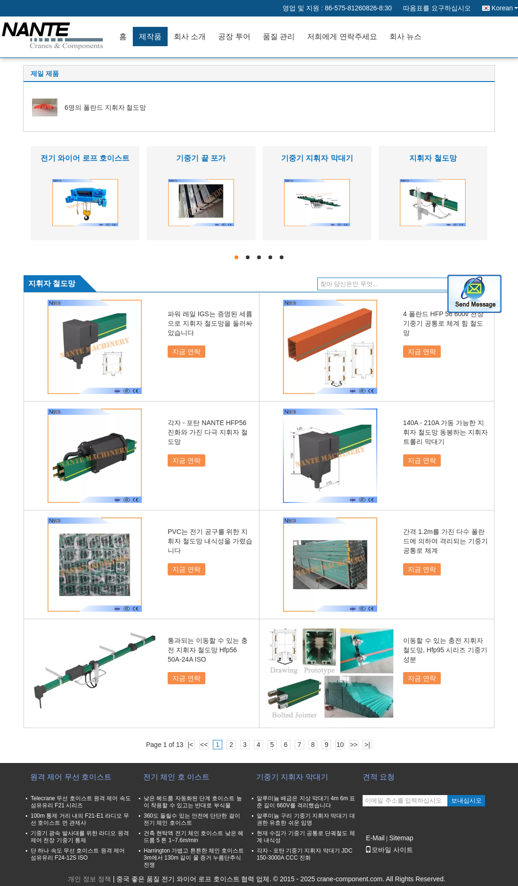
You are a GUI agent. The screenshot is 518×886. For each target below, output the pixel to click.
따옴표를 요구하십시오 (437, 8)
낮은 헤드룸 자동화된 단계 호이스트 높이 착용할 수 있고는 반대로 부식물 (193, 802)
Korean (505, 8)
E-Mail (375, 838)
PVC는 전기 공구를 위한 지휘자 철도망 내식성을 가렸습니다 (210, 541)
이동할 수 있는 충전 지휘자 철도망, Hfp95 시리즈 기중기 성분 (445, 650)
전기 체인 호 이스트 (176, 777)
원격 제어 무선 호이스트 (71, 777)
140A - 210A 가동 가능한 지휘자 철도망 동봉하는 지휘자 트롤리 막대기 (445, 432)
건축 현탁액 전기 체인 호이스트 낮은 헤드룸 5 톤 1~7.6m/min (193, 837)
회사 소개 (190, 37)
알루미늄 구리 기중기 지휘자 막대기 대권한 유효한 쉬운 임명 (306, 819)
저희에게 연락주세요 (342, 37)
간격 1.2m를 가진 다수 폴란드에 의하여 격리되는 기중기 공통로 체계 (445, 541)
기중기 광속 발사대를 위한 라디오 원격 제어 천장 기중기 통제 (80, 837)
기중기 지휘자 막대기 (317, 158)
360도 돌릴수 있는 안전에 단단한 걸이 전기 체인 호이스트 (192, 819)
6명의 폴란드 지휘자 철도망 (105, 107)
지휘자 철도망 (432, 158)
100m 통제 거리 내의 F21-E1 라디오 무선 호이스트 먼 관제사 (80, 819)
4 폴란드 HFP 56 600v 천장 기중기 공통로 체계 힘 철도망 (443, 323)
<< (204, 744)
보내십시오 (466, 800)
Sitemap (401, 838)
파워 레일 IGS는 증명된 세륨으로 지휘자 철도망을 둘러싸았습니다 (210, 323)
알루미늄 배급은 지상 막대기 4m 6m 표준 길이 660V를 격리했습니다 (306, 802)
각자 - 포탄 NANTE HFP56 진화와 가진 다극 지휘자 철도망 (208, 432)
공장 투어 (234, 37)
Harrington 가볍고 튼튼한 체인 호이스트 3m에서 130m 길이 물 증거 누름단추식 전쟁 (194, 857)
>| (367, 744)
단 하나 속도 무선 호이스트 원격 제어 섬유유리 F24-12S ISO (78, 854)
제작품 (150, 37)
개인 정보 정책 (89, 879)
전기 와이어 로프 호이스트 (85, 158)
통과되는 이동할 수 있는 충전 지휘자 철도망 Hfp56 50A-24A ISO (208, 650)
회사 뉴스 (405, 37)
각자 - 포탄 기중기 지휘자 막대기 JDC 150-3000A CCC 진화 (304, 854)
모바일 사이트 (389, 849)
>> (353, 744)
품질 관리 (279, 37)
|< (191, 744)
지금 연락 (186, 351)
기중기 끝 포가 (201, 158)
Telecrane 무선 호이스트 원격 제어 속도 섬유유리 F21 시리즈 (81, 802)
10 (340, 744)
